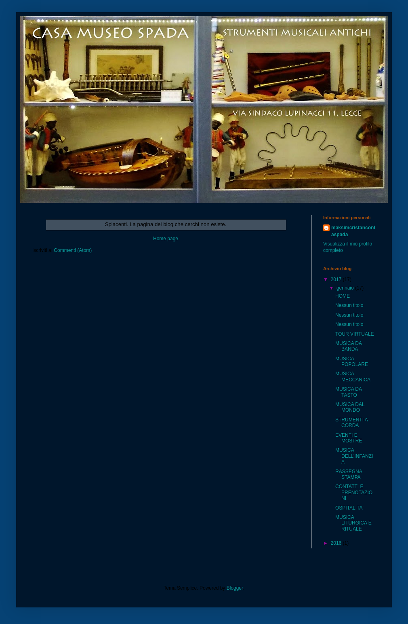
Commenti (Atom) (73, 250)
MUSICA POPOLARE (351, 361)
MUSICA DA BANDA (348, 346)
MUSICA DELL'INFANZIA (354, 456)
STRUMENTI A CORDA (351, 422)
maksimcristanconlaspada (353, 231)
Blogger (235, 588)
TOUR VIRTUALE (354, 334)
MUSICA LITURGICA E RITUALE (353, 523)
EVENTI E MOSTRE (348, 438)
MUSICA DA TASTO (348, 392)
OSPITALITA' (349, 508)
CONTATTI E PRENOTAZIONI (353, 492)
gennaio (345, 288)
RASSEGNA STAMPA (348, 474)
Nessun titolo (349, 305)
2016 (337, 543)
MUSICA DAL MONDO (349, 407)
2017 (337, 279)
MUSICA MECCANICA (352, 376)
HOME (342, 296)
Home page (165, 238)
